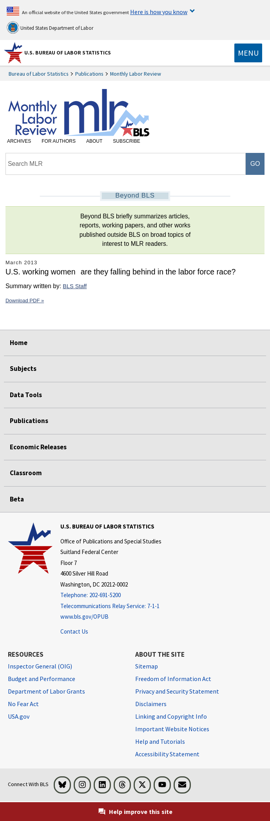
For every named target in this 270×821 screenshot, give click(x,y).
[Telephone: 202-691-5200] (110, 595)
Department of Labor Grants (46, 691)
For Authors (59, 141)
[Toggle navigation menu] (248, 53)
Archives (19, 141)
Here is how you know (158, 12)
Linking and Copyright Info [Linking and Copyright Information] (171, 716)
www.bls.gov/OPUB (84, 616)
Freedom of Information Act (173, 679)
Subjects (23, 368)
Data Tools (26, 395)
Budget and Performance (41, 679)
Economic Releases (38, 447)
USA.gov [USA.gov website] (18, 716)
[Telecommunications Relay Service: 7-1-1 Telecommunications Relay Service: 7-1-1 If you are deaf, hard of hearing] (110, 606)
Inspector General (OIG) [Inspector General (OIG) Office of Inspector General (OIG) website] (40, 666)
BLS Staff (75, 286)
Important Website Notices (172, 729)
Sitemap (146, 666)
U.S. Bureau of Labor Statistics (67, 52)
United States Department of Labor (50, 27)
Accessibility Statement (167, 754)
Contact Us (74, 631)
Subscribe (126, 141)
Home (18, 342)
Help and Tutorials (160, 741)
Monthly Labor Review (135, 73)
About (94, 141)
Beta (17, 499)
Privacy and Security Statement (177, 691)
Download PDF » (24, 300)
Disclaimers (151, 704)
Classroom (26, 473)
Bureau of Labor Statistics (39, 73)
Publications (89, 73)
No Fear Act (23, 704)
